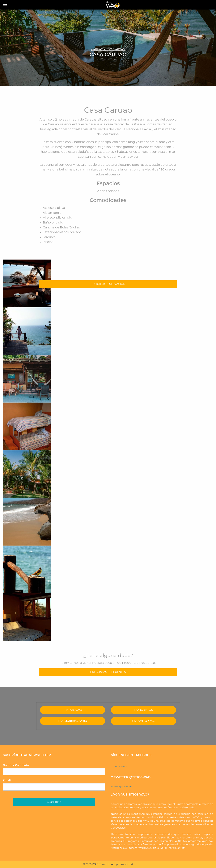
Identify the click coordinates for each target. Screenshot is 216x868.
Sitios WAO (120, 766)
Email (7, 780)
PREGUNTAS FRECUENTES (108, 672)
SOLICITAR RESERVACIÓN (108, 284)
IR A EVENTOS (143, 709)
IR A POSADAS (73, 709)
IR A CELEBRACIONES (72, 720)
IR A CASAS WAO (143, 720)
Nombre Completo (16, 765)
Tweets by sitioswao (121, 787)
